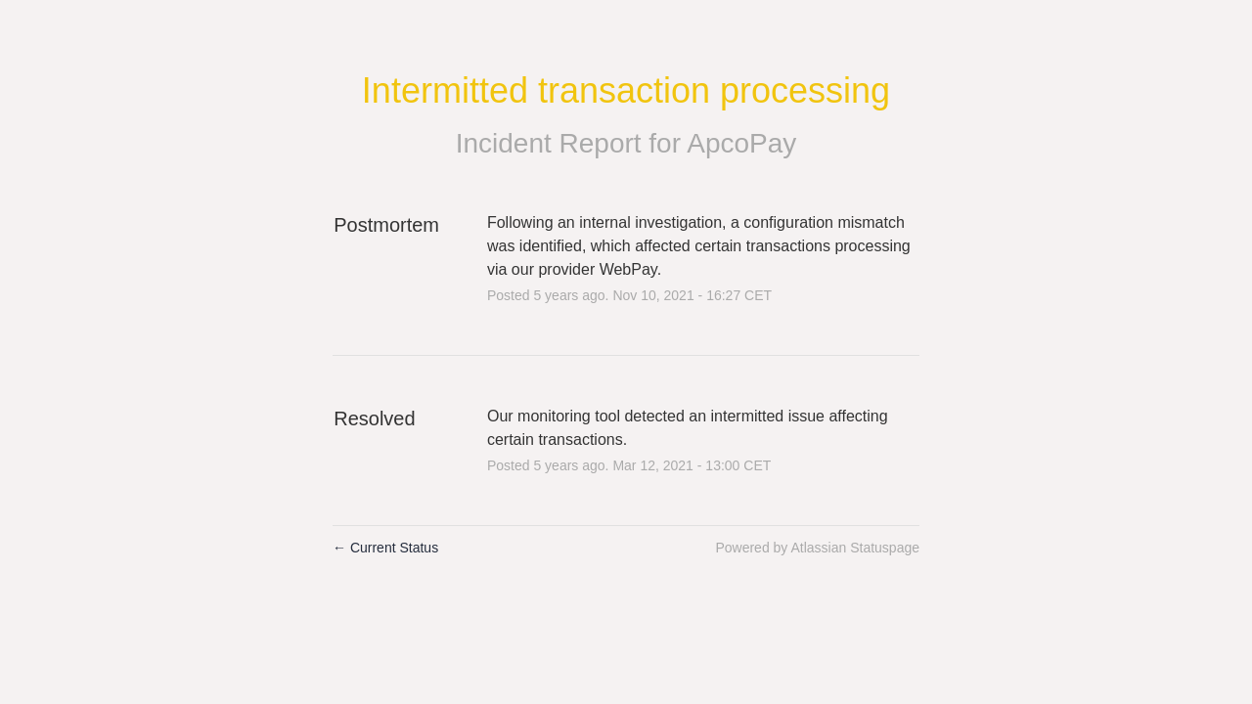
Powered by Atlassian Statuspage (817, 547)
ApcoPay (741, 143)
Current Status (385, 547)
